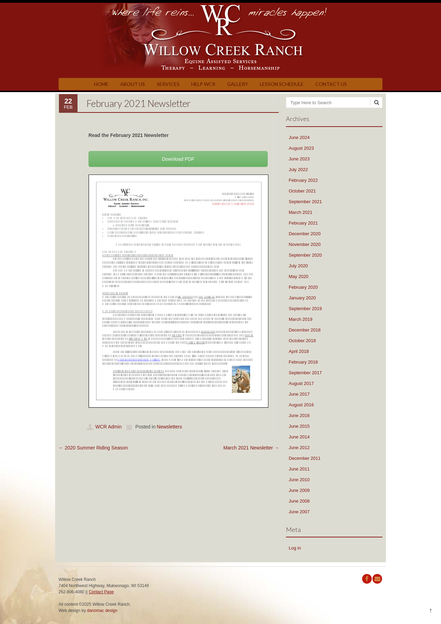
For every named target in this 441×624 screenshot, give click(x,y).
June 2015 (299, 426)
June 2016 (299, 415)
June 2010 (299, 479)
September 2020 (305, 255)
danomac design (102, 610)
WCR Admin (108, 426)
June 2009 (299, 490)
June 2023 (299, 158)
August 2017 (301, 383)
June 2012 (299, 447)
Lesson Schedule (282, 84)
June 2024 (299, 137)
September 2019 (305, 308)
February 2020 (303, 287)
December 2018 (305, 330)
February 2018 (303, 362)
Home (101, 84)
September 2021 (305, 201)
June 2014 (299, 436)
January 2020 (302, 297)
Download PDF (178, 159)
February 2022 (303, 180)
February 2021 (303, 223)
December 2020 (305, 233)
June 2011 (299, 469)
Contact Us (331, 84)
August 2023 (301, 148)
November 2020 (305, 244)
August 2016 (301, 404)
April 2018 (299, 351)
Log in (295, 548)
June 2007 (299, 511)
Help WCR (203, 84)
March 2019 (300, 319)
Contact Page (101, 592)
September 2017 (305, 372)
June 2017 (299, 394)
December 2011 (305, 458)
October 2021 (302, 191)
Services (168, 84)
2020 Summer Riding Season (93, 447)
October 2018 (302, 340)
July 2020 (298, 265)
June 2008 (299, 501)
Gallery (237, 84)
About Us (132, 84)
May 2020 (298, 276)
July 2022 (298, 169)
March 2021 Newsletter (251, 447)
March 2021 (300, 212)
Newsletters (169, 426)
